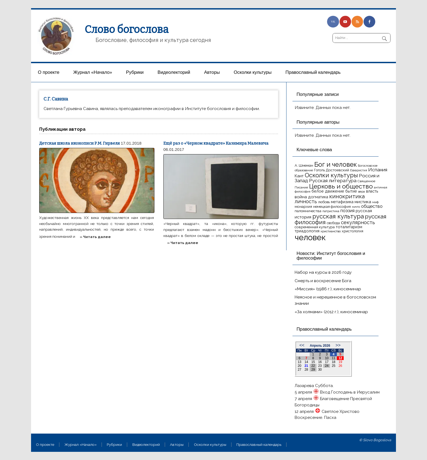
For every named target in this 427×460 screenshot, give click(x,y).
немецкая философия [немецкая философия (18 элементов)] (332, 206)
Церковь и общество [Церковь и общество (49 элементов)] (341, 186)
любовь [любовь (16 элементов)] (324, 202)
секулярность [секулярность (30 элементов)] (358, 222)
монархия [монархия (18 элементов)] (303, 206)
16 (320, 362)
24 (326, 366)
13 (299, 362)
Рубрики (135, 72)
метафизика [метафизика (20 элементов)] (342, 201)
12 (340, 358)
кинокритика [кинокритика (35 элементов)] (347, 196)
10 (326, 358)
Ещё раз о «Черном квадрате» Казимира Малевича (216, 143)
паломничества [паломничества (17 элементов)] (308, 211)
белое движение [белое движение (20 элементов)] (328, 191)
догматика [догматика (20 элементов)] (318, 196)
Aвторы (212, 72)
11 (333, 358)
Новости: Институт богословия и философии (331, 256)
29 (313, 369)
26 (340, 366)
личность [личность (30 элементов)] (306, 201)
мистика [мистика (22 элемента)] (363, 201)
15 (313, 362)
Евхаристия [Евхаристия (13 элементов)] (358, 170)
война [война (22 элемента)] (301, 196)
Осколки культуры (253, 72)
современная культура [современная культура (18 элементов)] (315, 227)
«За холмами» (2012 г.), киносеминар (331, 311)
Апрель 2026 (320, 346)
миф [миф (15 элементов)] (375, 202)
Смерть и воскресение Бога (323, 280)
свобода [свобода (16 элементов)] (333, 223)
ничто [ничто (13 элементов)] (356, 206)
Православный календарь (312, 72)
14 (306, 362)
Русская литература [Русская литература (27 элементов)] (332, 180)
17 (326, 362)
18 (333, 362)
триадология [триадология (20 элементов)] (307, 231)
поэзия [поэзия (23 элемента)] (347, 210)
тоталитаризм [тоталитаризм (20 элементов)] (349, 226)
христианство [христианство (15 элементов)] (331, 231)
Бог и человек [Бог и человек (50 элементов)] (335, 164)
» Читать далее (95, 236)
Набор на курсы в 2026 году (323, 272)
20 (299, 366)
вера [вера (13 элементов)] (361, 191)
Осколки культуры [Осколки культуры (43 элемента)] (331, 175)
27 (299, 369)
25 (333, 366)
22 (313, 366)
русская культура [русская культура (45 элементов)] (338, 216)
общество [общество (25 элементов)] (372, 206)
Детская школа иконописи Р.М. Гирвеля (79, 143)
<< (301, 345)
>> (338, 345)
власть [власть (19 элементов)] (372, 191)
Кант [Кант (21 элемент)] (299, 175)
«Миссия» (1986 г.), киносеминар (328, 289)
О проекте (48, 72)
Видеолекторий (174, 72)
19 (340, 362)
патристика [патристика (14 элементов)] (330, 211)
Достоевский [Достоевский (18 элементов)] (337, 170)
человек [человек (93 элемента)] (310, 237)
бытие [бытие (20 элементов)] (351, 191)
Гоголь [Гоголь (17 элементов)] (319, 170)
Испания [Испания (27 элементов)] (377, 169)
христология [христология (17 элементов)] (352, 231)
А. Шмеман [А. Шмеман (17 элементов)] (304, 165)
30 (320, 369)
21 (306, 366)
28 (306, 369)
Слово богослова (127, 29)
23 (320, 366)
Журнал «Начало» (92, 72)
